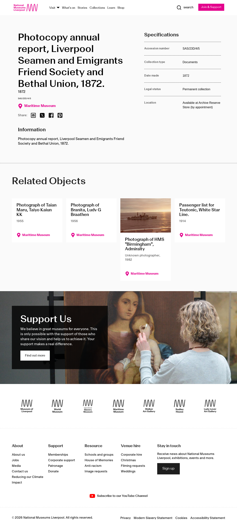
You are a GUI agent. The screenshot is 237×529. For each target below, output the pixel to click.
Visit (52, 8)
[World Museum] (57, 406)
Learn (111, 8)
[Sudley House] (179, 406)
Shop (120, 8)
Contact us (20, 471)
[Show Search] (183, 7)
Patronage (55, 466)
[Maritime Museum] (118, 406)
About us (18, 455)
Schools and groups (99, 455)
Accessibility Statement (207, 518)
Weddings (128, 471)
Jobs (15, 460)
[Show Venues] (58, 8)
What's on (68, 8)
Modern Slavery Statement (153, 518)
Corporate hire (131, 455)
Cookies (181, 518)
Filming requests (133, 466)
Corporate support (61, 460)
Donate (53, 471)
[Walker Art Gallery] (149, 406)
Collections (97, 8)
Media (16, 466)
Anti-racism (93, 466)
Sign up (168, 469)
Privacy (125, 518)
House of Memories (99, 460)
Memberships (58, 455)
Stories (82, 8)
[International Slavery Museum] (88, 406)
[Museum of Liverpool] (27, 406)
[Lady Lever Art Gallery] (210, 406)
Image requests (96, 471)
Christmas (128, 460)
